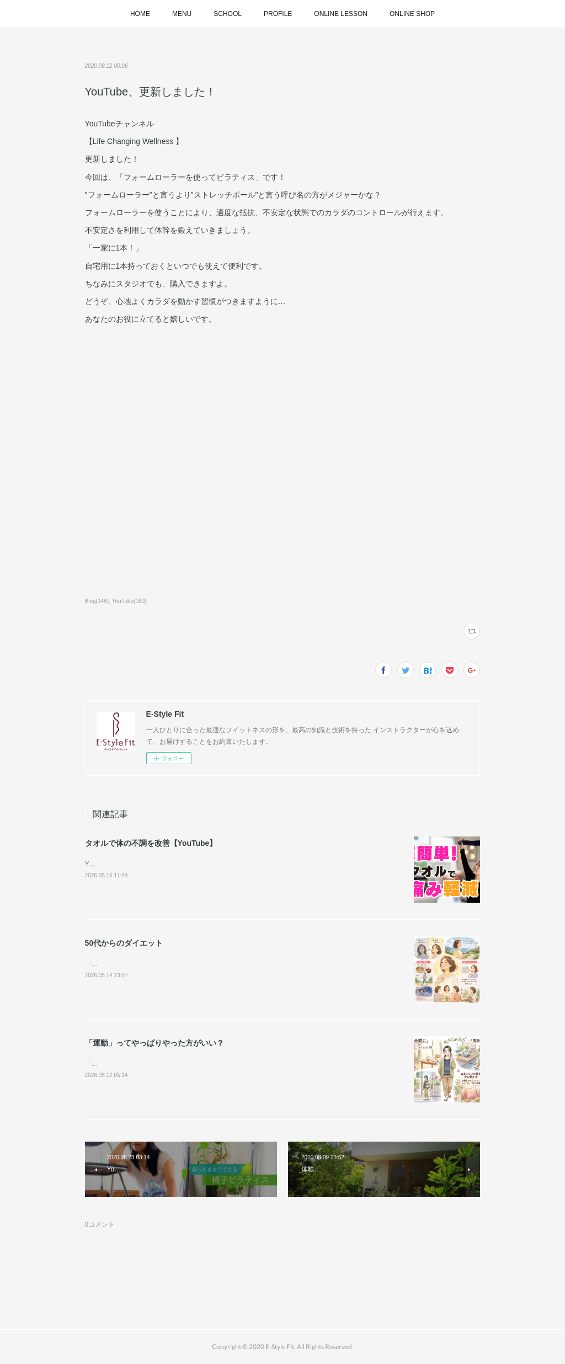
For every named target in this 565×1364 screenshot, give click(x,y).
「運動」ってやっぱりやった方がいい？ (154, 1042)
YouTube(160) (129, 601)
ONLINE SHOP (412, 14)
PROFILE (278, 14)
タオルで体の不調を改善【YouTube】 (151, 843)
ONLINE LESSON (340, 14)
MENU (181, 14)
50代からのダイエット (124, 943)
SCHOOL (228, 14)
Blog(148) (97, 601)
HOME (140, 14)
